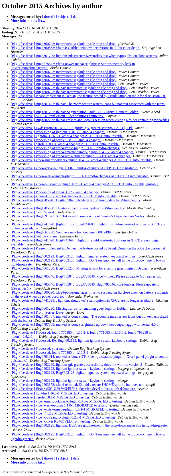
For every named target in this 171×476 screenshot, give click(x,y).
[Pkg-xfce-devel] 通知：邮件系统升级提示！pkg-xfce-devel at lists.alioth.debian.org (73, 389)
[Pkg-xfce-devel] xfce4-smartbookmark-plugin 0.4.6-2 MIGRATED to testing (67, 401)
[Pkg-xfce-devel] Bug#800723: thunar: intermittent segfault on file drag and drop (69, 88)
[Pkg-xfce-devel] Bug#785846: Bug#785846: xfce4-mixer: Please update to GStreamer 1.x (76, 200)
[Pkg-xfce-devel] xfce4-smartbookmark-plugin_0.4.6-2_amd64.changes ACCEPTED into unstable (81, 160)
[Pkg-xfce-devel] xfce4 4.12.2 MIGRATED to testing (49, 413)
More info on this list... (28, 20)
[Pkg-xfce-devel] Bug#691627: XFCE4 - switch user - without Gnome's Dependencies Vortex (78, 216)
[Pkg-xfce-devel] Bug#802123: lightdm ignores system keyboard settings (63, 368)
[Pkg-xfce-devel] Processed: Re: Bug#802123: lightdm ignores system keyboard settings (74, 340)
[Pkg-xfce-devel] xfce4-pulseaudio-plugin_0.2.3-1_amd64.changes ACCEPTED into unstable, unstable (85, 184)
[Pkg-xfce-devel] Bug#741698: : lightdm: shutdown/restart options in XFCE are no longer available (82, 300)
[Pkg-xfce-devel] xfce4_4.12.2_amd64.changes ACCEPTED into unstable (64, 196)
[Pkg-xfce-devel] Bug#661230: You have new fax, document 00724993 (62, 232)
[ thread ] (48, 16)
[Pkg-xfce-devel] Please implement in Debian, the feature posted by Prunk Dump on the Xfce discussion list (88, 96)
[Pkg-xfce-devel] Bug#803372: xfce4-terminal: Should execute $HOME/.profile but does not (78, 384)
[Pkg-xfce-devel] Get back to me (34, 236)
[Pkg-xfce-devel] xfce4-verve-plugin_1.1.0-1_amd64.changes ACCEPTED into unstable (74, 168)
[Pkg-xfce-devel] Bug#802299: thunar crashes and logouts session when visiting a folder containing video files (90, 120)
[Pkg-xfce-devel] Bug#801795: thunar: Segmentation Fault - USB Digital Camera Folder (74, 112)
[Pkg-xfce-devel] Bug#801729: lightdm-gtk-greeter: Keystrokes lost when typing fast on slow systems (84, 56)
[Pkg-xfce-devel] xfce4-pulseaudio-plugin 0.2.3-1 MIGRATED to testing (63, 417)
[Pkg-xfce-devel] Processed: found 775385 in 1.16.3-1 (50, 352)
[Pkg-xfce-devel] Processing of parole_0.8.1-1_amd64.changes (56, 140)
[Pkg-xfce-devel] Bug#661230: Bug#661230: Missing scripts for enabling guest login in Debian (80, 268)
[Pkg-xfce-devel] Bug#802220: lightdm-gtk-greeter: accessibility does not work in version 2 (77, 364)
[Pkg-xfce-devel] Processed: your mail (39, 348)
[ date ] (76, 16)
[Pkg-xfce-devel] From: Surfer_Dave (37, 312)
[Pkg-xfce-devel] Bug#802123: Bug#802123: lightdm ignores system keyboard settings (73, 256)
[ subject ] (63, 16)
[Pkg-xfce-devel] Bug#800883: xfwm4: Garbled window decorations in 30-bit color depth (75, 48)
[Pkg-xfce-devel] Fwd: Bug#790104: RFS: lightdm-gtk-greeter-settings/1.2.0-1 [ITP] (72, 128)
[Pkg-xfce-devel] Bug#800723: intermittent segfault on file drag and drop (63, 44)
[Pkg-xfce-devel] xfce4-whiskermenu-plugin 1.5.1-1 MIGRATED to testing (65, 409)
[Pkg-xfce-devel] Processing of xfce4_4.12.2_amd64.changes (55, 192)
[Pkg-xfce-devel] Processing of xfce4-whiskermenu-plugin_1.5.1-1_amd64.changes (71, 156)
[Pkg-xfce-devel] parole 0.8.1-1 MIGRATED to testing (50, 397)
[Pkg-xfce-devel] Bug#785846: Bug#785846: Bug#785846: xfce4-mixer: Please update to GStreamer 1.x (86, 276)
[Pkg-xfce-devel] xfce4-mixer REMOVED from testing (51, 421)
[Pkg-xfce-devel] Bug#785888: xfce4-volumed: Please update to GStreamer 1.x (68, 208)
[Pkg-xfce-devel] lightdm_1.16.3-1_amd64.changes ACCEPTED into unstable (67, 136)
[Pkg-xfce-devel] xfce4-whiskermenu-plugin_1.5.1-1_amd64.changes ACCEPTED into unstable (80, 176)
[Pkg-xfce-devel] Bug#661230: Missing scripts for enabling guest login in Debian (69, 308)
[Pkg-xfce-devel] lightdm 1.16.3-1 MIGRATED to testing (52, 393)
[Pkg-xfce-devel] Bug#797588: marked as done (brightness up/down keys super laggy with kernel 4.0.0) (85, 324)
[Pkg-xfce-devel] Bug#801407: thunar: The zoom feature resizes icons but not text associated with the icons (88, 104)
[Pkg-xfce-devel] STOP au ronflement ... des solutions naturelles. (57, 116)
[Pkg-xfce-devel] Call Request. (33, 212)
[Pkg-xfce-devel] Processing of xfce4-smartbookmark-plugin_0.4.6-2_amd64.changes (72, 152)
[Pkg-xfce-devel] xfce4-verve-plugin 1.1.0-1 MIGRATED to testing (59, 405)
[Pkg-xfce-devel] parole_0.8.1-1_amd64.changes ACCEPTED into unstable (65, 144)
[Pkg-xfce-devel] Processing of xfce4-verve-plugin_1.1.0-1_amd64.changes (65, 148)
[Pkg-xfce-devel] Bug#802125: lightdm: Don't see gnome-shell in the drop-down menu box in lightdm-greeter (89, 425)
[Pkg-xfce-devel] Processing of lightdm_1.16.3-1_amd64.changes (58, 132)
